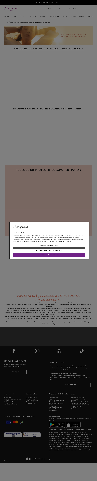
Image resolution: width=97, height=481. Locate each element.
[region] (49, 240)
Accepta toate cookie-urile (49, 255)
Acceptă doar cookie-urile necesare (49, 250)
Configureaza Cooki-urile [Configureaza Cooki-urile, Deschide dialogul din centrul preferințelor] (49, 246)
